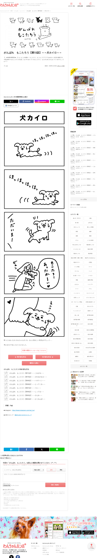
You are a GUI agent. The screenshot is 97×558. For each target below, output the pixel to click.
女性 (51, 470)
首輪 (77, 280)
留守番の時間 (77, 319)
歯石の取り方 (90, 356)
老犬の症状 (76, 347)
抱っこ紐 (77, 315)
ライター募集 (46, 554)
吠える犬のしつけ (77, 244)
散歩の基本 (90, 249)
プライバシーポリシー (61, 548)
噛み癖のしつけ (90, 244)
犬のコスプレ (90, 306)
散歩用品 (90, 253)
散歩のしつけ (77, 253)
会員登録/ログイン (90, 6)
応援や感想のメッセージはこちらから (34, 350)
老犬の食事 (90, 334)
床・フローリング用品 (77, 302)
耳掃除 (90, 360)
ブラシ (90, 288)
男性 (61, 470)
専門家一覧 (58, 546)
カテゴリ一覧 (71, 6)
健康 (90, 231)
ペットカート (77, 293)
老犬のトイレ (77, 334)
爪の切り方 (76, 360)
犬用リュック (77, 297)
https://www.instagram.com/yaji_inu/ (23, 410)
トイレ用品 (76, 266)
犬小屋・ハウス (76, 275)
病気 (77, 231)
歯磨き (76, 356)
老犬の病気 (90, 343)
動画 (90, 236)
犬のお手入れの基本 (90, 347)
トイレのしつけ (76, 249)
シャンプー (90, 284)
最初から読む (34, 363)
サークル (77, 271)
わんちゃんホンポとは (48, 546)
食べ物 (76, 222)
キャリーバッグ (90, 293)
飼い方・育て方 (76, 218)
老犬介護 (77, 330)
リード (76, 288)
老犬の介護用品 (90, 330)
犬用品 (90, 262)
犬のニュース (77, 227)
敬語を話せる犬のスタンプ (23, 415)
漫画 (77, 236)
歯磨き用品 (90, 280)
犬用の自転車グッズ (90, 302)
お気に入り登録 (61, 66)
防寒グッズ (90, 310)
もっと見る (84, 199)
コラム (76, 240)
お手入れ (90, 222)
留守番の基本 (90, 315)
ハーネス (90, 275)
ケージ (90, 266)
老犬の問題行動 (76, 338)
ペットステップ (76, 310)
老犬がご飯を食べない (77, 343)
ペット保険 (33, 548)
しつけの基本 (90, 240)
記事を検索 (80, 6)
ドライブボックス (90, 297)
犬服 (77, 306)
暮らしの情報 (90, 227)
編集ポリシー (46, 548)
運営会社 (58, 550)
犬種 (90, 218)
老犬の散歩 (90, 338)
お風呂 (90, 352)
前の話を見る (21, 357)
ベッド (90, 271)
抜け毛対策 (76, 352)
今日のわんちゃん (35, 546)
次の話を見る (46, 357)
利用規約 (45, 550)
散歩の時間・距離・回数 (77, 258)
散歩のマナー (77, 262)
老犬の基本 (90, 324)
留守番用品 (90, 319)
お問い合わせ (46, 552)
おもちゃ (77, 284)
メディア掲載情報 (60, 552)
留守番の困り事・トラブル (77, 324)
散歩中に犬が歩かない (90, 258)
